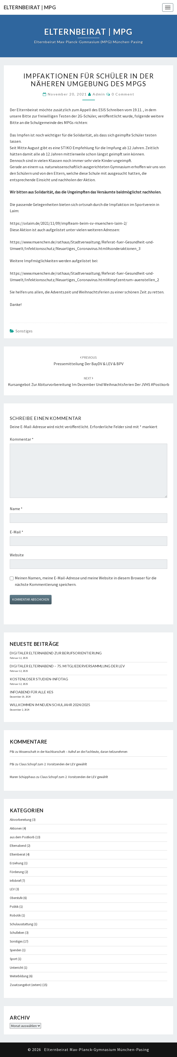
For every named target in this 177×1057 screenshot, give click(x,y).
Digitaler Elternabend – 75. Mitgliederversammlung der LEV (67, 666)
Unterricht (16, 968)
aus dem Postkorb (22, 837)
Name (16, 508)
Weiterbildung (19, 976)
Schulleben (17, 933)
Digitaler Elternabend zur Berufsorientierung (56, 653)
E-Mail (16, 531)
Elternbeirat (17, 854)
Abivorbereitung (20, 820)
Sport (13, 959)
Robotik (15, 915)
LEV (12, 889)
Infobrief (15, 881)
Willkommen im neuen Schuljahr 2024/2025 (50, 705)
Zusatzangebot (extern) (26, 985)
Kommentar (22, 439)
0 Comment (123, 94)
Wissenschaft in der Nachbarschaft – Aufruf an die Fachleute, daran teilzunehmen (73, 752)
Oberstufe (16, 898)
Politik (14, 907)
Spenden (15, 950)
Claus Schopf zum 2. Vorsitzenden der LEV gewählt (53, 764)
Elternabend (18, 846)
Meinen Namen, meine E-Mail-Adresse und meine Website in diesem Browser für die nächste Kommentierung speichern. (85, 581)
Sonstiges (24, 330)
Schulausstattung (21, 924)
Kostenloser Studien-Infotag (39, 679)
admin (99, 94)
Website (17, 554)
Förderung (17, 872)
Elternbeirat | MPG (30, 7)
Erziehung (16, 863)
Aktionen (16, 828)
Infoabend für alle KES (31, 692)
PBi (12, 752)
